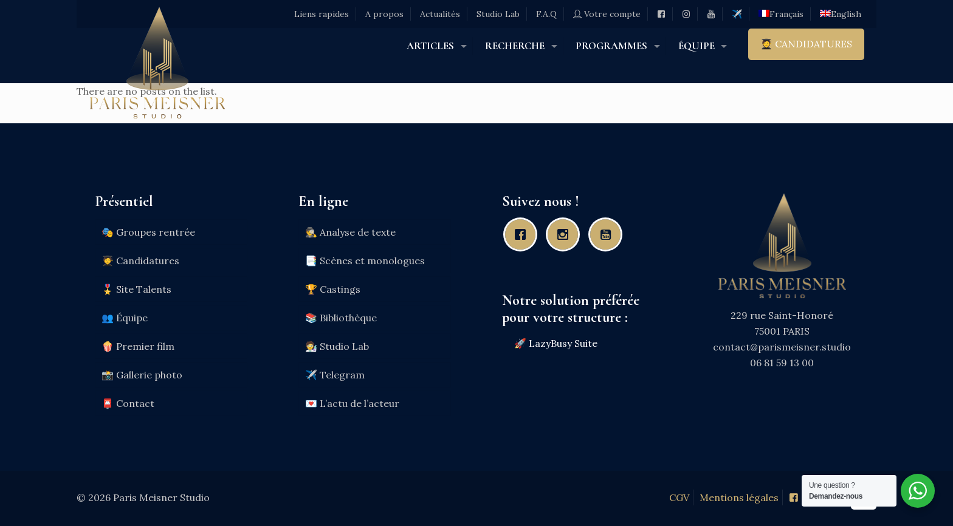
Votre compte (607, 14)
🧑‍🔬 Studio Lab (337, 346)
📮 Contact (127, 403)
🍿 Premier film (137, 346)
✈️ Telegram (335, 375)
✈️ (737, 14)
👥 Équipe (124, 318)
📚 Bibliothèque (341, 318)
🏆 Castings (332, 289)
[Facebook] (523, 234)
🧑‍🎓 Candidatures (140, 260)
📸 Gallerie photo (141, 375)
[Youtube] (608, 234)
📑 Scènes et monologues (365, 260)
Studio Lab (498, 14)
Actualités (440, 14)
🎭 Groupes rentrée (148, 232)
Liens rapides (321, 14)
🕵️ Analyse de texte (350, 232)
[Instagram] (566, 234)
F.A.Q (546, 14)
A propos (384, 14)
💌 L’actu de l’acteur (352, 403)
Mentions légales (739, 497)
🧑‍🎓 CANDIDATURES (806, 44)
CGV (679, 497)
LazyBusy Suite (563, 343)
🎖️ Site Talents (136, 289)
